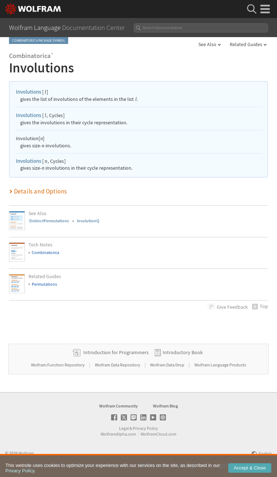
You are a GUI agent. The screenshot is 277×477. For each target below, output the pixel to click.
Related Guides (246, 44)
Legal (124, 428)
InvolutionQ (88, 220)
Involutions (28, 91)
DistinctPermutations (49, 220)
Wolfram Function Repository (58, 364)
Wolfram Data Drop (167, 364)
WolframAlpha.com (118, 434)
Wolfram (26, 453)
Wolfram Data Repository (118, 364)
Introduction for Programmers (116, 352)
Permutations (44, 284)
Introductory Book (183, 352)
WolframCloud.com (158, 434)
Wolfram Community (118, 406)
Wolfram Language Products (220, 364)
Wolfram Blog (165, 406)
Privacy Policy (145, 428)
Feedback (232, 307)
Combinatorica (45, 252)
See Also (207, 44)
